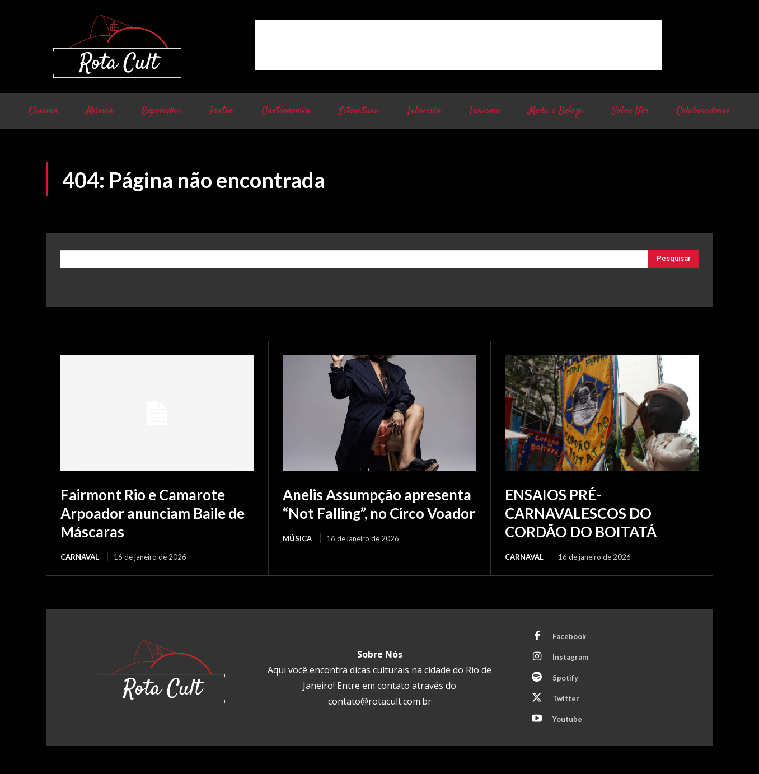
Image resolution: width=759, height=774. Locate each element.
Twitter (565, 697)
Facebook (569, 635)
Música (297, 555)
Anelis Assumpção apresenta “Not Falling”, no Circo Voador (377, 512)
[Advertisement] (458, 45)
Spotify (565, 676)
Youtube (567, 718)
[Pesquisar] (673, 259)
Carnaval (79, 555)
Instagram (570, 655)
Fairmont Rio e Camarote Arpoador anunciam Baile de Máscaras (150, 512)
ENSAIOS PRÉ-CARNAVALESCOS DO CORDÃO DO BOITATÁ (586, 512)
